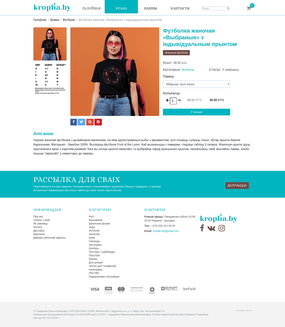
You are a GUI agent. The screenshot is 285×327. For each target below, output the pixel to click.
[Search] (215, 8)
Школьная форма (99, 223)
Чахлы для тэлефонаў (102, 265)
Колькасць (171, 93)
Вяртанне (39, 234)
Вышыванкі (95, 219)
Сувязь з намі (41, 219)
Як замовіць (40, 223)
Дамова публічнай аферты (49, 237)
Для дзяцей (96, 262)
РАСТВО (94, 273)
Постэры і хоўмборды (102, 251)
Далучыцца (237, 185)
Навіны (150, 8)
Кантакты (180, 8)
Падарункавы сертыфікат (104, 276)
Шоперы (94, 248)
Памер (168, 76)
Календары (95, 269)
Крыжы (93, 258)
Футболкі (69, 19)
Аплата (37, 227)
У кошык (196, 112)
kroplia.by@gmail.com (166, 230)
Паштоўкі (94, 255)
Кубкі (92, 237)
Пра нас (38, 216)
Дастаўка (39, 230)
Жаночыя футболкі (176, 52)
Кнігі (91, 216)
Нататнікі (94, 234)
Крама (121, 8)
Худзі (92, 227)
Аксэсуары (95, 244)
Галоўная (91, 8)
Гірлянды (94, 241)
